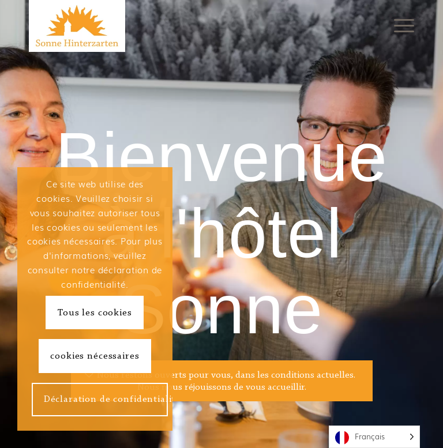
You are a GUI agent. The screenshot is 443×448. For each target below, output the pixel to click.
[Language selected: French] (374, 437)
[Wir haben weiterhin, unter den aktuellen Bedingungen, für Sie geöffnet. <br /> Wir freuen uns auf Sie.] (222, 380)
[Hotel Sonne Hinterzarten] (77, 26)
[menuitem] (401, 26)
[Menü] (401, 26)
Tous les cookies (95, 313)
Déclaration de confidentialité (106, 399)
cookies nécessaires (94, 356)
